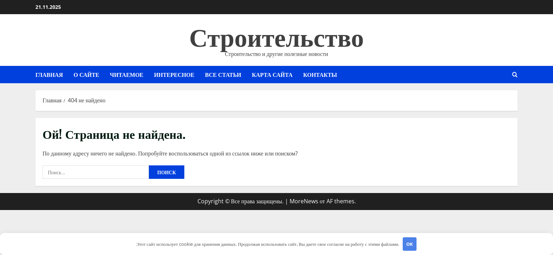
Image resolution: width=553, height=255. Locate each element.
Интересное (174, 74)
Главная (49, 74)
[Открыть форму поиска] (515, 74)
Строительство (276, 35)
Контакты (320, 74)
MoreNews (304, 201)
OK (409, 244)
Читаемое (127, 74)
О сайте (86, 74)
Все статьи (223, 74)
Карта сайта (272, 74)
